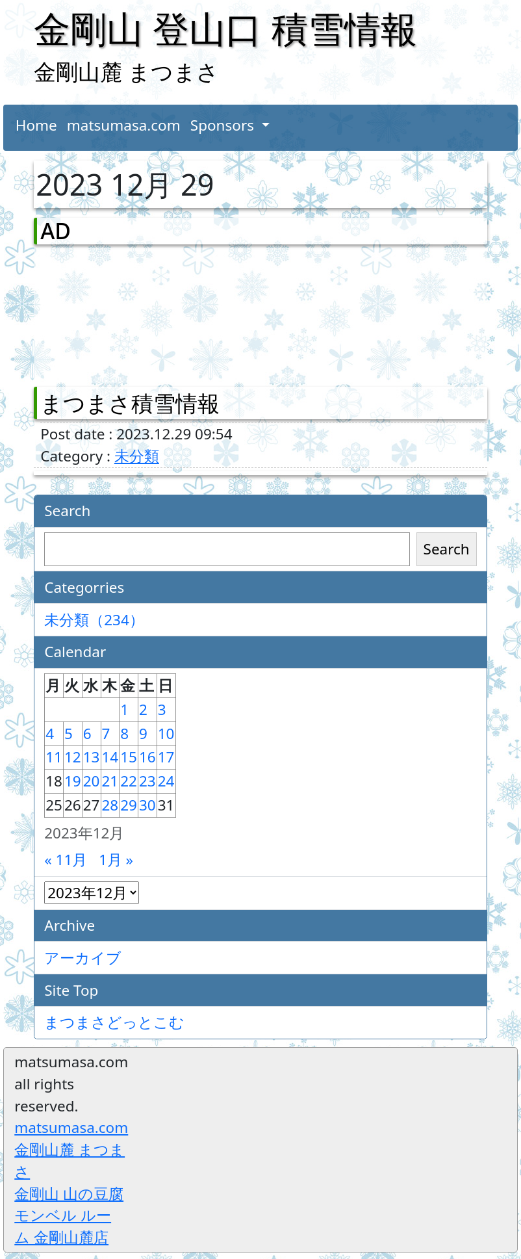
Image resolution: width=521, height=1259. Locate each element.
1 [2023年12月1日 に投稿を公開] (124, 709)
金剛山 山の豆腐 (68, 1194)
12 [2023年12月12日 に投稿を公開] (72, 757)
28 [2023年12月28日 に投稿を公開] (110, 805)
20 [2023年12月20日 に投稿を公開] (91, 781)
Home (36, 125)
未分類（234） (94, 620)
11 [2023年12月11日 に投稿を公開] (53, 757)
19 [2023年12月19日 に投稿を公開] (72, 781)
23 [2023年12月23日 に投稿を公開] (147, 781)
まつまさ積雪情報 (130, 403)
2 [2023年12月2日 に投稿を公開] (143, 709)
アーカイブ (82, 958)
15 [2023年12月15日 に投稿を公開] (128, 757)
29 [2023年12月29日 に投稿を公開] (128, 805)
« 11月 (65, 860)
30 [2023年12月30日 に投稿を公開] (147, 805)
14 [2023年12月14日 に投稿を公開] (110, 757)
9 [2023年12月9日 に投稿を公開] (143, 733)
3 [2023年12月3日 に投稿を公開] (162, 709)
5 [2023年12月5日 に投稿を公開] (68, 733)
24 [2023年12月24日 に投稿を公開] (166, 781)
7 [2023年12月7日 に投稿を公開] (106, 733)
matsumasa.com (124, 125)
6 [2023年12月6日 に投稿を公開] (87, 733)
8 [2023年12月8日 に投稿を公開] (124, 733)
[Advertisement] (108, 313)
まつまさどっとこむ (114, 1022)
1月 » (116, 860)
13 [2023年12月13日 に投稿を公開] (91, 757)
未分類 (136, 456)
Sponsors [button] (224, 125)
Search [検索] (447, 549)
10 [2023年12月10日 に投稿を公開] (166, 733)
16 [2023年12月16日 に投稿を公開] (147, 757)
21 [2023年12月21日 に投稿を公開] (110, 781)
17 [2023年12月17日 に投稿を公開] (166, 757)
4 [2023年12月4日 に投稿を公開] (49, 733)
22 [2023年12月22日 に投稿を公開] (128, 781)
